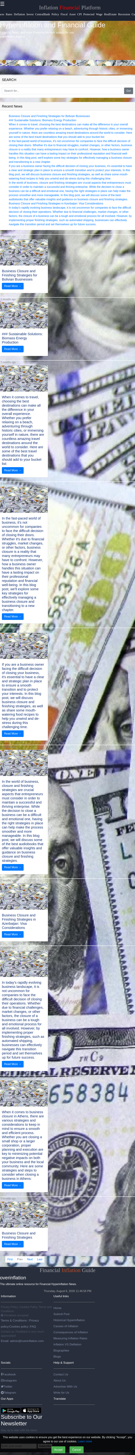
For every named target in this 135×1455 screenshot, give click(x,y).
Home (57, 1308)
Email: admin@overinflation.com (22, 1341)
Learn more (85, 1441)
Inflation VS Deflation (67, 1344)
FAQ (33, 1326)
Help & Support (63, 1362)
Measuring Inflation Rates (70, 1338)
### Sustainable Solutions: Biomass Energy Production (42, 120)
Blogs (57, 1356)
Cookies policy (18, 1326)
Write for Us (61, 1392)
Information (8, 1296)
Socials (6, 1362)
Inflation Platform (70, 7)
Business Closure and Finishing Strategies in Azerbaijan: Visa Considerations (56, 203)
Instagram (9, 1380)
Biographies (61, 1350)
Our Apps (7, 1398)
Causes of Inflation (65, 1326)
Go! (128, 90)
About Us (59, 1380)
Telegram (8, 1392)
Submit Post (61, 1314)
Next (30, 1259)
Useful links (61, 1296)
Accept (58, 1449)
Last (39, 1259)
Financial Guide (67, 1270)
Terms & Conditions (14, 1320)
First (10, 1259)
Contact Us (60, 1374)
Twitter (6, 1386)
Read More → (12, 286)
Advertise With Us (65, 1386)
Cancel (76, 1449)
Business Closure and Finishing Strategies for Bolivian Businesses (49, 116)
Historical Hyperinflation (69, 1320)
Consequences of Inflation (70, 1332)
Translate (59, 1398)
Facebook (8, 1374)
